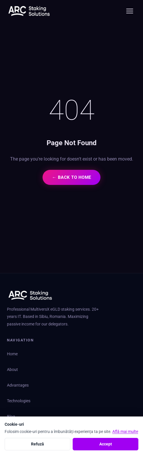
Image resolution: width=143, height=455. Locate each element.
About (12, 369)
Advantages (18, 385)
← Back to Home (71, 177)
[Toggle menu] (129, 11)
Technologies (18, 400)
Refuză (37, 444)
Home (12, 354)
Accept (105, 444)
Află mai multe (125, 431)
